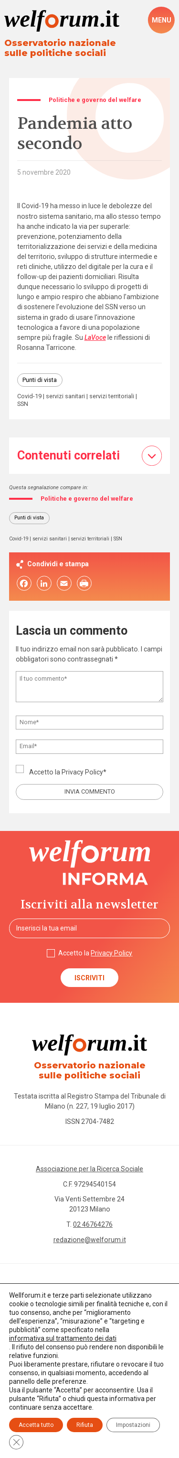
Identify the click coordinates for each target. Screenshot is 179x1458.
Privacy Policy (82, 772)
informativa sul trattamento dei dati (62, 1338)
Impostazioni (133, 1425)
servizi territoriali (111, 396)
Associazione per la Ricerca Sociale (89, 1169)
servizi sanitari (65, 396)
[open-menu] (161, 20)
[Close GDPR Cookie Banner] (16, 1442)
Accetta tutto (36, 1425)
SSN (22, 404)
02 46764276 (93, 1224)
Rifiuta (84, 1425)
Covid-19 (29, 396)
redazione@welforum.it (89, 1240)
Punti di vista (39, 379)
